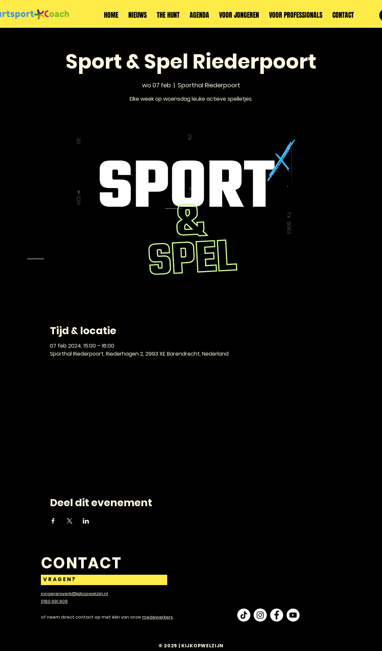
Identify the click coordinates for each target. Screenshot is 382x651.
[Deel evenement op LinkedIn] (86, 521)
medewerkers (157, 617)
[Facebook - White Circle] (276, 615)
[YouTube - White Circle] (293, 615)
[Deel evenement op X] (69, 521)
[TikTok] (243, 615)
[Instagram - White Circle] (260, 615)
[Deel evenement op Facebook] (53, 521)
